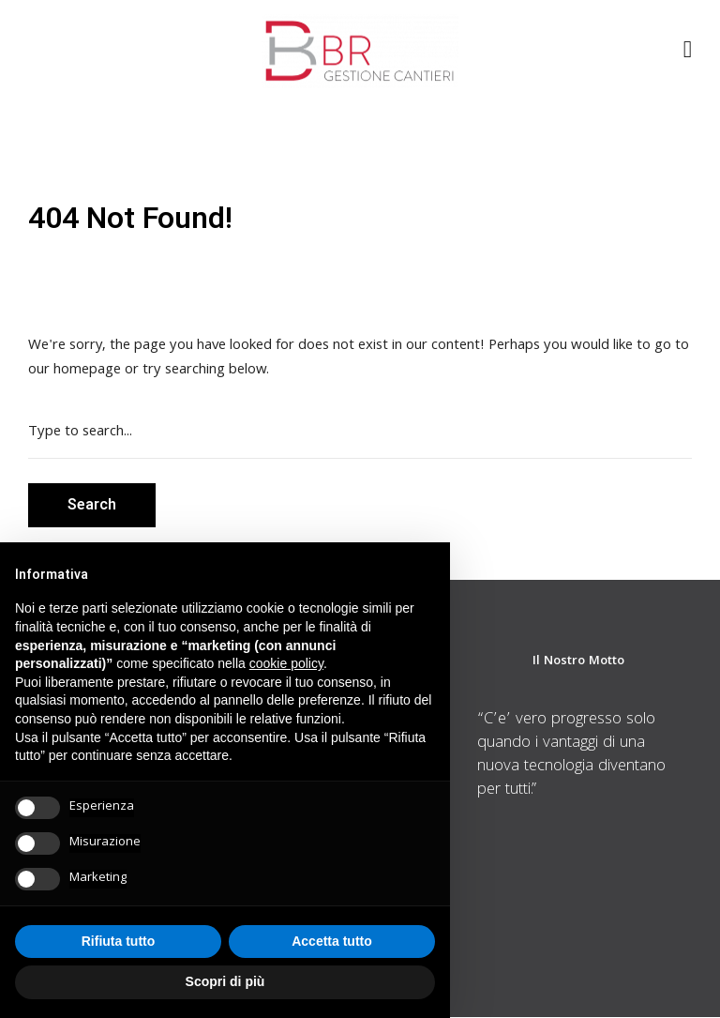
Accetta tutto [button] (332, 941)
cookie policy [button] (286, 663)
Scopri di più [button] (225, 981)
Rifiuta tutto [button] (119, 941)
